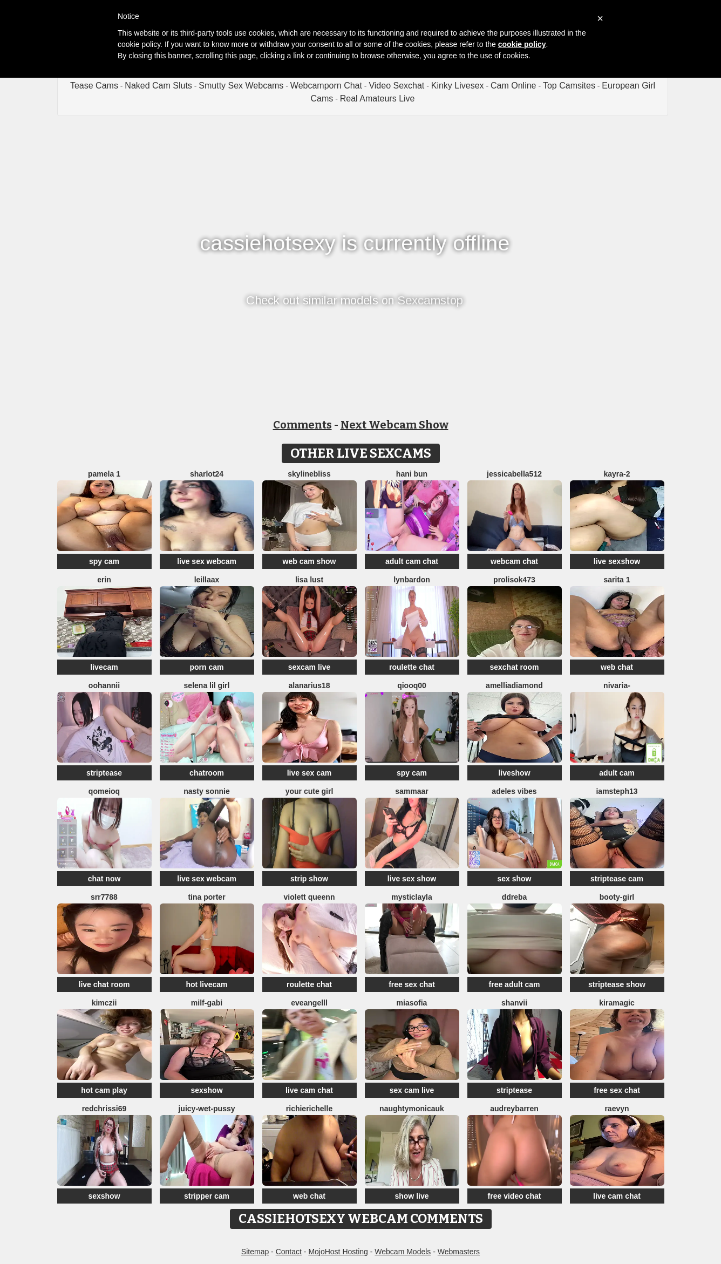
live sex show (411, 878)
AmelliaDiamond (514, 685)
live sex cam (309, 773)
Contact (289, 1251)
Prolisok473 (514, 579)
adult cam (616, 773)
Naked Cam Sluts (158, 85)
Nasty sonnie (206, 791)
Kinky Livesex (457, 85)
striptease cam (616, 878)
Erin (104, 579)
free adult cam (514, 984)
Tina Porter (206, 897)
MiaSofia (412, 1002)
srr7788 (104, 897)
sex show (514, 878)
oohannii (104, 685)
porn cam (206, 667)
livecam (104, 667)
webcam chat (514, 561)
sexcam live (309, 667)
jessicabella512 (514, 474)
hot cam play (104, 1090)
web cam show (309, 561)
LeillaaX (207, 579)
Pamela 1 (104, 474)
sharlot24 (206, 474)
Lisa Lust (309, 579)
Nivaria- (616, 685)
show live (411, 1196)
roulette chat (411, 667)
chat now (104, 878)
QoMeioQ (104, 791)
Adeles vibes (514, 791)
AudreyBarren (514, 1108)
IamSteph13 (616, 791)
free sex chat (412, 984)
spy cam (104, 561)
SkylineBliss (309, 474)
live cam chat (309, 1090)
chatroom (206, 773)
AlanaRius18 (309, 685)
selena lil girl (207, 685)
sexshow (206, 1090)
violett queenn (309, 897)
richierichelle (309, 1108)
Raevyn (616, 1108)
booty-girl (617, 897)
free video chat (514, 1196)
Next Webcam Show (394, 424)
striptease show (616, 984)
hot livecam (206, 984)
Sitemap (255, 1251)
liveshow (514, 773)
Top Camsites (569, 85)
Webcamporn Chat (326, 85)
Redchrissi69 (104, 1108)
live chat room (104, 984)
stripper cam (206, 1196)
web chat (617, 667)
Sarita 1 (616, 579)
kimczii (104, 1002)
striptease (104, 773)
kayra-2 (616, 474)
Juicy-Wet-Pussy (206, 1108)
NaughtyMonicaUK (411, 1108)
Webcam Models (403, 1251)
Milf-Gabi (206, 1002)
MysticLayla (411, 897)
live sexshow (617, 561)
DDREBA (514, 897)
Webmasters (459, 1251)
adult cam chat (411, 561)
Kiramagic (616, 1002)
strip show (309, 878)
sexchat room (514, 667)
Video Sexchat (396, 85)
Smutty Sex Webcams (241, 85)
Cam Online (513, 85)
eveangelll (309, 1002)
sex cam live (412, 1090)
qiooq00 (411, 685)
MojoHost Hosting (338, 1251)
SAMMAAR (411, 791)
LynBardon (411, 579)
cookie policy (522, 44)
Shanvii (514, 1002)
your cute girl (309, 791)
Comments (302, 424)
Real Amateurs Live (377, 98)
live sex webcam (206, 561)
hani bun (411, 474)
